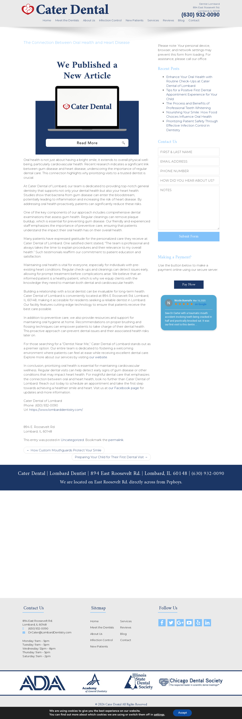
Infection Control (110, 20)
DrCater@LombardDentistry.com (50, 632)
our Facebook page (123, 388)
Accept (182, 712)
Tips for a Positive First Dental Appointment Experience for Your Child (191, 94)
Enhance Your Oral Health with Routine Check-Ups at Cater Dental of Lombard (189, 81)
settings (157, 714)
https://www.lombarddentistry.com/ (56, 410)
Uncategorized (72, 440)
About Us (89, 20)
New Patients (134, 20)
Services (153, 20)
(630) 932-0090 (201, 15)
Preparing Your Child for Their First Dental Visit (111, 457)
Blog (181, 20)
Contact (194, 20)
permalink (115, 440)
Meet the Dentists (67, 20)
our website (98, 357)
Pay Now (188, 282)
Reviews (168, 20)
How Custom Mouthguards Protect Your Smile (64, 450)
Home (47, 20)
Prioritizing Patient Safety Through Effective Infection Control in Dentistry (192, 125)
